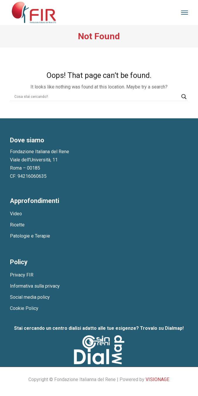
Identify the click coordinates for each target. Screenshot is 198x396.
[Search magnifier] (184, 97)
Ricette (17, 225)
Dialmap (173, 328)
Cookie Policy (24, 308)
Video (16, 213)
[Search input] (96, 97)
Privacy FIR (21, 275)
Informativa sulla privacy (35, 286)
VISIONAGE (157, 379)
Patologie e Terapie (30, 236)
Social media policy (30, 297)
